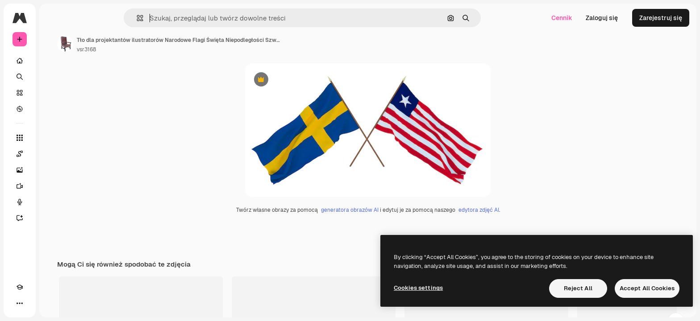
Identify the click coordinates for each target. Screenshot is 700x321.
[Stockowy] (53, 93)
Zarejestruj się (660, 18)
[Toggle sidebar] (87, 18)
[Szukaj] (53, 77)
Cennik (561, 18)
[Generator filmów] (53, 186)
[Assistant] (53, 218)
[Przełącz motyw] (36, 303)
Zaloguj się (602, 18)
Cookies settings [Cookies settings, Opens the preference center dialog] (418, 288)
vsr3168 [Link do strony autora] (154, 49)
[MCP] (52, 303)
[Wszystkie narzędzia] (53, 138)
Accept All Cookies (647, 288)
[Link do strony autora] (133, 44)
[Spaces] (53, 154)
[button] (170, 18)
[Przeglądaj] (53, 109)
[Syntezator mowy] (53, 202)
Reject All (578, 288)
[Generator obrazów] (53, 170)
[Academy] (19, 303)
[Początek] (53, 61)
